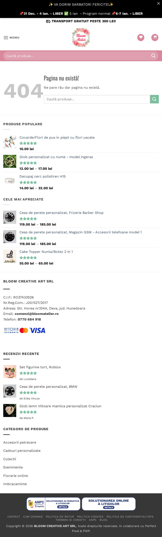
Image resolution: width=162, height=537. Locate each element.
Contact (13, 516)
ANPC (92, 519)
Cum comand (33, 516)
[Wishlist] (140, 37)
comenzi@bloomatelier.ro (37, 314)
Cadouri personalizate (21, 451)
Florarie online (15, 476)
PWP (86, 531)
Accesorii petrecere (19, 442)
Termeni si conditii (71, 519)
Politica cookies (90, 516)
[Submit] (153, 56)
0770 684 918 (29, 319)
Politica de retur (60, 516)
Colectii (9, 459)
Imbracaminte (15, 484)
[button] (11, 37)
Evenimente (13, 467)
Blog (103, 519)
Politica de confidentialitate (130, 516)
